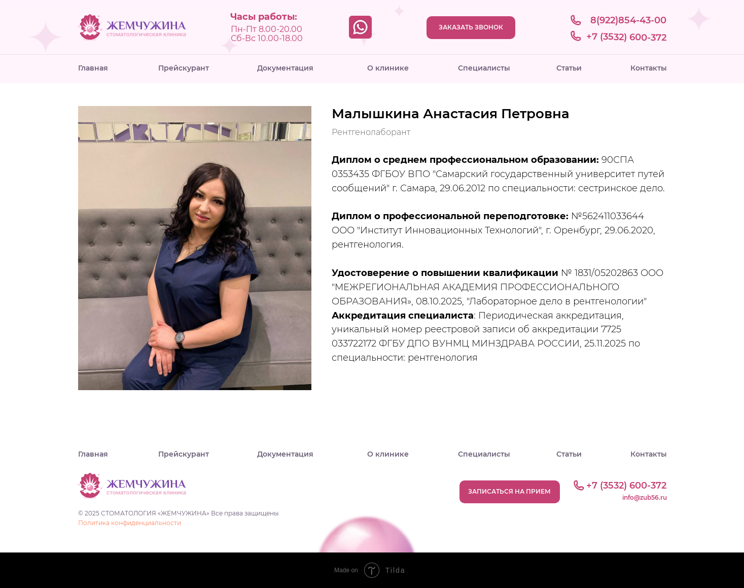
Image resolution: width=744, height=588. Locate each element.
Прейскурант (183, 68)
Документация (285, 68)
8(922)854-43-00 (628, 20)
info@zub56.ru (644, 497)
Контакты (648, 68)
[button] (471, 27)
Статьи (569, 68)
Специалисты (484, 68)
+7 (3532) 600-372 (626, 37)
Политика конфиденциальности (129, 523)
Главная (93, 68)
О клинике (388, 68)
